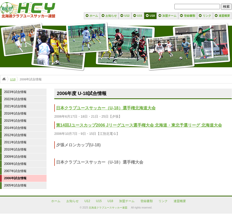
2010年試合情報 (15, 149)
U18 (152, 15)
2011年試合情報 (15, 142)
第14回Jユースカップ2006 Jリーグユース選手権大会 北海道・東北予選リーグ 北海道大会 (139, 125)
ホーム (94, 15)
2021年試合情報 (15, 106)
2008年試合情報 (15, 164)
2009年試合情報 (15, 156)
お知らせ (111, 15)
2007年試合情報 (15, 171)
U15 (139, 15)
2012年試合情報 (15, 135)
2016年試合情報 (15, 113)
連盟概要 (224, 15)
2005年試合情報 (15, 185)
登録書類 (189, 15)
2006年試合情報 (15, 178)
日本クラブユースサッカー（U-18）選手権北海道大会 (106, 108)
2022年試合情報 (15, 99)
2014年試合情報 (15, 128)
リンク (207, 15)
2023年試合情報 (15, 92)
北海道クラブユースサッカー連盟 (108, 207)
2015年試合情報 (15, 120)
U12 (126, 15)
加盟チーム (169, 15)
